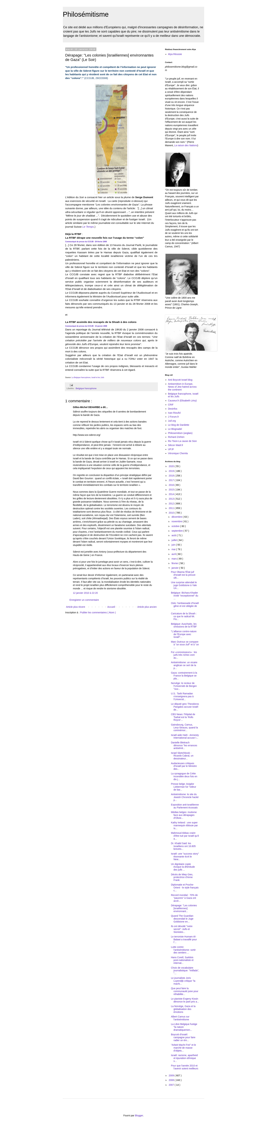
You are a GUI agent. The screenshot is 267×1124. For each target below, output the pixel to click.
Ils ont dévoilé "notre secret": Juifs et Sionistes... (181, 929)
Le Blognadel (175, 429)
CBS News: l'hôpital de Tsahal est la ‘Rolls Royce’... (183, 717)
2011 (172, 508)
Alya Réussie (175, 54)
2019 (172, 471)
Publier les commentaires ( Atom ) (98, 612)
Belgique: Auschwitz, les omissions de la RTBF (184, 625)
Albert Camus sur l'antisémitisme (180, 1018)
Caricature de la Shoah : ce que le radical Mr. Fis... (184, 616)
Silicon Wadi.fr (175, 445)
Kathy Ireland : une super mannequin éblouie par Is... (184, 825)
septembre (177, 530)
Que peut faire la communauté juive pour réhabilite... (184, 991)
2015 (172, 489)
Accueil (111, 606)
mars (174, 558)
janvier (175, 568)
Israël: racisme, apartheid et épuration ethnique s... (184, 1058)
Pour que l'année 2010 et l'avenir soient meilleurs (184, 1067)
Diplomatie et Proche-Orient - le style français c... (185, 887)
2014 (172, 494)
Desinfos (172, 408)
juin (173, 544)
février (175, 563)
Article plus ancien (147, 606)
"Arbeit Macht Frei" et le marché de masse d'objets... (183, 1047)
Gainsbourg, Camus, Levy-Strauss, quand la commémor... (184, 727)
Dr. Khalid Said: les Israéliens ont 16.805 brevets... (183, 846)
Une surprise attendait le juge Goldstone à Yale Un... (184, 585)
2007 (172, 1084)
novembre (177, 521)
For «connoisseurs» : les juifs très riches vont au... (184, 655)
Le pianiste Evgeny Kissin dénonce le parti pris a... (185, 1000)
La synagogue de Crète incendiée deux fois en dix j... (184, 776)
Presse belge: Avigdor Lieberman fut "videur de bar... (183, 787)
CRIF (171, 404)
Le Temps (88, 226)
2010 (172, 512)
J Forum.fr (173, 416)
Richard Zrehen (176, 437)
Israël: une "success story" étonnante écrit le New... (185, 856)
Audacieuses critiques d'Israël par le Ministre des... (184, 766)
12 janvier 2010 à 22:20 (85, 593)
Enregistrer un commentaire (84, 600)
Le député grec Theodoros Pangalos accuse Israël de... (185, 707)
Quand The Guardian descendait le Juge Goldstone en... (182, 918)
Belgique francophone (86, 388)
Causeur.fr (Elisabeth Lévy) (182, 400)
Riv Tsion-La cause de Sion (182, 441)
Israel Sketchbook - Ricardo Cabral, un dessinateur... (182, 756)
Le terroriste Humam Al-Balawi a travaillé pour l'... (184, 939)
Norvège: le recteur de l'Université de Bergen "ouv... (184, 686)
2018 (172, 475)
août (174, 535)
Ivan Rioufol (174, 412)
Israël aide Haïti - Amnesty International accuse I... (185, 736)
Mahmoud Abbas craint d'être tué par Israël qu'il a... (185, 836)
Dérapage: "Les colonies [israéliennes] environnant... (184, 908)
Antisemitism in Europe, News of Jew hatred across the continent (182, 386)
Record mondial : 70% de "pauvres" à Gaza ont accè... (184, 898)
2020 (172, 466)
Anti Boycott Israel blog (180, 379)
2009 (172, 1075)
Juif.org (172, 420)
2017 (172, 480)
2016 (172, 485)
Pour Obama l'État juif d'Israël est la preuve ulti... (183, 575)
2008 (172, 1080)
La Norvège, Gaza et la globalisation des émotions (183, 1009)
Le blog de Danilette (178, 425)
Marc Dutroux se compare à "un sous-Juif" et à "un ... (185, 644)
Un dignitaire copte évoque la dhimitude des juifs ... (183, 867)
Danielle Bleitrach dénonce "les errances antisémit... (184, 745)
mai (173, 549)
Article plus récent (75, 606)
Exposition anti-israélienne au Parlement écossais (185, 806)
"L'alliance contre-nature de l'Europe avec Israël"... (184, 634)
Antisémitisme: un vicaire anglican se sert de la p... (184, 665)
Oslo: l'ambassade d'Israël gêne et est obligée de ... (185, 606)
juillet (174, 540)
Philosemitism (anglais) (180, 433)
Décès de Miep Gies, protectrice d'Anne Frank (182, 877)
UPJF (171, 449)
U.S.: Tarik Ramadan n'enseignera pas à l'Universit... (182, 696)
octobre (175, 526)
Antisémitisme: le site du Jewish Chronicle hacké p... (185, 797)
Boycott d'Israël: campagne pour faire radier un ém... (183, 1037)
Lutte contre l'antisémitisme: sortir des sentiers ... (183, 950)
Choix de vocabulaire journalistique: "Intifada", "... (185, 970)
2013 (172, 498)
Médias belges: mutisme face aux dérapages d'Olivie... (184, 815)
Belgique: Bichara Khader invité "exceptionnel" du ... (184, 595)
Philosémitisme (86, 14)
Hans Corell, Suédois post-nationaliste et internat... (182, 960)
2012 (172, 503)
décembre (177, 516)
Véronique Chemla (178, 453)
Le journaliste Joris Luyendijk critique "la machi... (183, 981)
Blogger (139, 1115)
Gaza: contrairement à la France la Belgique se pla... (184, 675)
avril (174, 554)
